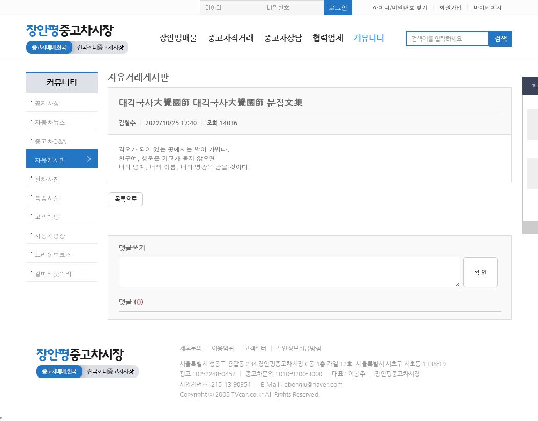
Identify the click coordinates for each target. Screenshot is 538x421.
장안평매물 (178, 38)
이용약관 (223, 348)
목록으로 (126, 199)
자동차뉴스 (50, 122)
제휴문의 (191, 348)
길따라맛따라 (53, 273)
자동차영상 (50, 235)
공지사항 (47, 103)
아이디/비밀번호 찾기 (400, 7)
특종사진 (47, 197)
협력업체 (327, 38)
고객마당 (47, 216)
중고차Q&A (50, 141)
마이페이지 (488, 7)
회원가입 (450, 7)
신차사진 (47, 178)
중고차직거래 (231, 38)
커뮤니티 (368, 38)
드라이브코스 (53, 254)
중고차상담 (283, 38)
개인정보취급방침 (298, 348)
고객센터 (255, 348)
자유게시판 (50, 160)
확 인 (480, 272)
